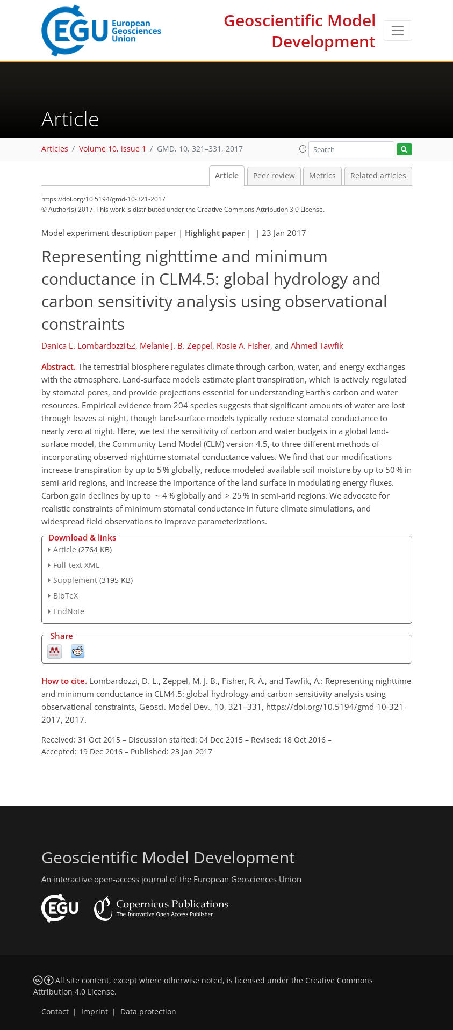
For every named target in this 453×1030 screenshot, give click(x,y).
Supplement (75, 580)
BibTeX (65, 595)
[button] (303, 149)
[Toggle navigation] (398, 30)
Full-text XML (76, 565)
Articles (54, 149)
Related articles (378, 176)
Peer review (274, 176)
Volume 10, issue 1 (112, 149)
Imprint (94, 1012)
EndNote (68, 611)
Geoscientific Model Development (300, 30)
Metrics (322, 176)
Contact (55, 1012)
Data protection (148, 1012)
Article (227, 176)
